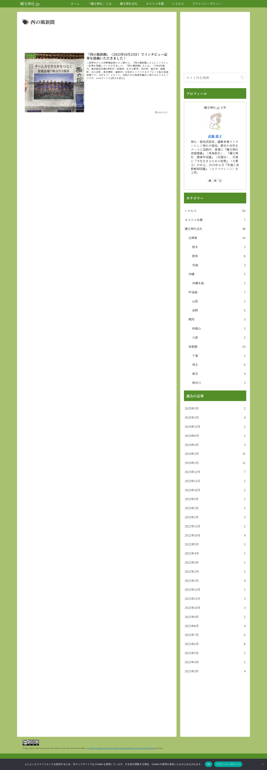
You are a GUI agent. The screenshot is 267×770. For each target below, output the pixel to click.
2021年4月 (215, 662)
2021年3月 (215, 671)
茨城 (218, 265)
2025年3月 (215, 408)
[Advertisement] (97, 36)
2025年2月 (215, 417)
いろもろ (215, 211)
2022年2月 (215, 571)
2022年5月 (215, 544)
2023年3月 (215, 499)
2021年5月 (215, 653)
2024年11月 (215, 426)
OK (208, 764)
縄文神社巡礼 (215, 229)
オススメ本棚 (215, 220)
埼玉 (218, 364)
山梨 (218, 301)
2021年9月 (215, 617)
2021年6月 (215, 644)
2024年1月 (215, 463)
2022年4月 (215, 553)
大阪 (218, 337)
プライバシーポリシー (228, 764)
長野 (218, 310)
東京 (218, 374)
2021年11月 (215, 598)
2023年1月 (215, 517)
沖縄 (216, 274)
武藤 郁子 (215, 136)
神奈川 (218, 383)
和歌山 (218, 328)
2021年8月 (215, 626)
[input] (215, 77)
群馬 (218, 256)
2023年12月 (215, 472)
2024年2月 (215, 454)
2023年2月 (215, 508)
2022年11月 (215, 526)
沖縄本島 (218, 283)
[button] (242, 77)
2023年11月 (215, 481)
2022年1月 (215, 580)
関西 (216, 319)
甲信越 (216, 292)
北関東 (216, 238)
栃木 (218, 247)
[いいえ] (262, 764)
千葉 (218, 356)
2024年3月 (215, 445)
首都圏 (216, 346)
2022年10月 (215, 535)
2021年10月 (215, 608)
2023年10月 (215, 490)
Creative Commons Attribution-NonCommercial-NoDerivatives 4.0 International (122, 748)
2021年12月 (215, 589)
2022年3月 (215, 562)
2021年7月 (215, 635)
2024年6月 (215, 436)
